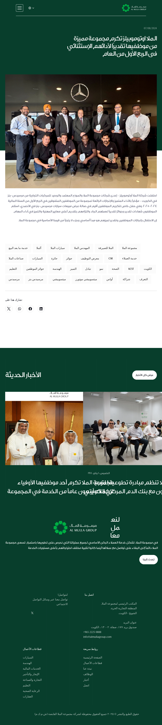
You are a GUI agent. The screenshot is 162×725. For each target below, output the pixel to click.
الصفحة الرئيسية (92, 657)
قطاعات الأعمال (92, 663)
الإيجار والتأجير (31, 674)
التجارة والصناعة (32, 680)
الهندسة (27, 663)
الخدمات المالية (31, 668)
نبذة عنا (87, 668)
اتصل (86, 685)
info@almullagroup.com (97, 637)
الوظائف (88, 674)
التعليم (26, 685)
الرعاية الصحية (31, 691)
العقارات (28, 696)
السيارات (28, 657)
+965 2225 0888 (92, 632)
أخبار (86, 680)
